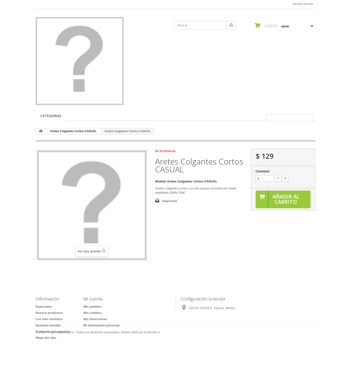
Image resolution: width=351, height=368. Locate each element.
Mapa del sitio (46, 338)
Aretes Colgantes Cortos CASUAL (73, 131)
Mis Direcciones (95, 319)
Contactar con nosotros (53, 331)
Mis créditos (92, 313)
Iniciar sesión (303, 4)
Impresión (169, 201)
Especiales (44, 306)
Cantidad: (263, 171)
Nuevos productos (49, 313)
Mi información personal (101, 325)
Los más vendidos (49, 319)
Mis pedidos (92, 306)
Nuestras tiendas (48, 325)
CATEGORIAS (50, 115)
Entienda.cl (151, 355)
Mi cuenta (93, 299)
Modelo (160, 181)
